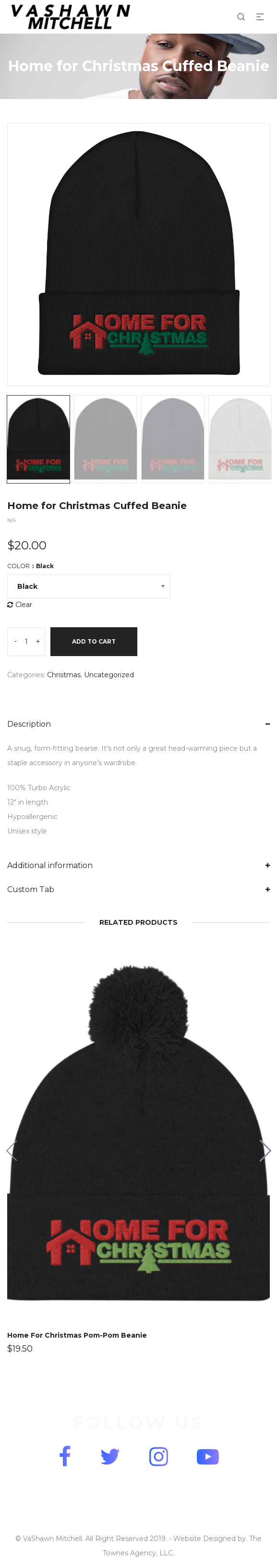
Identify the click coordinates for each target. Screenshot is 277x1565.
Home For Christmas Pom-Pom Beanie (77, 1335)
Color (30, 566)
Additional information (50, 865)
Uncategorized (109, 675)
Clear (23, 604)
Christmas (64, 675)
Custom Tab (30, 889)
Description (29, 724)
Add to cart (94, 641)
